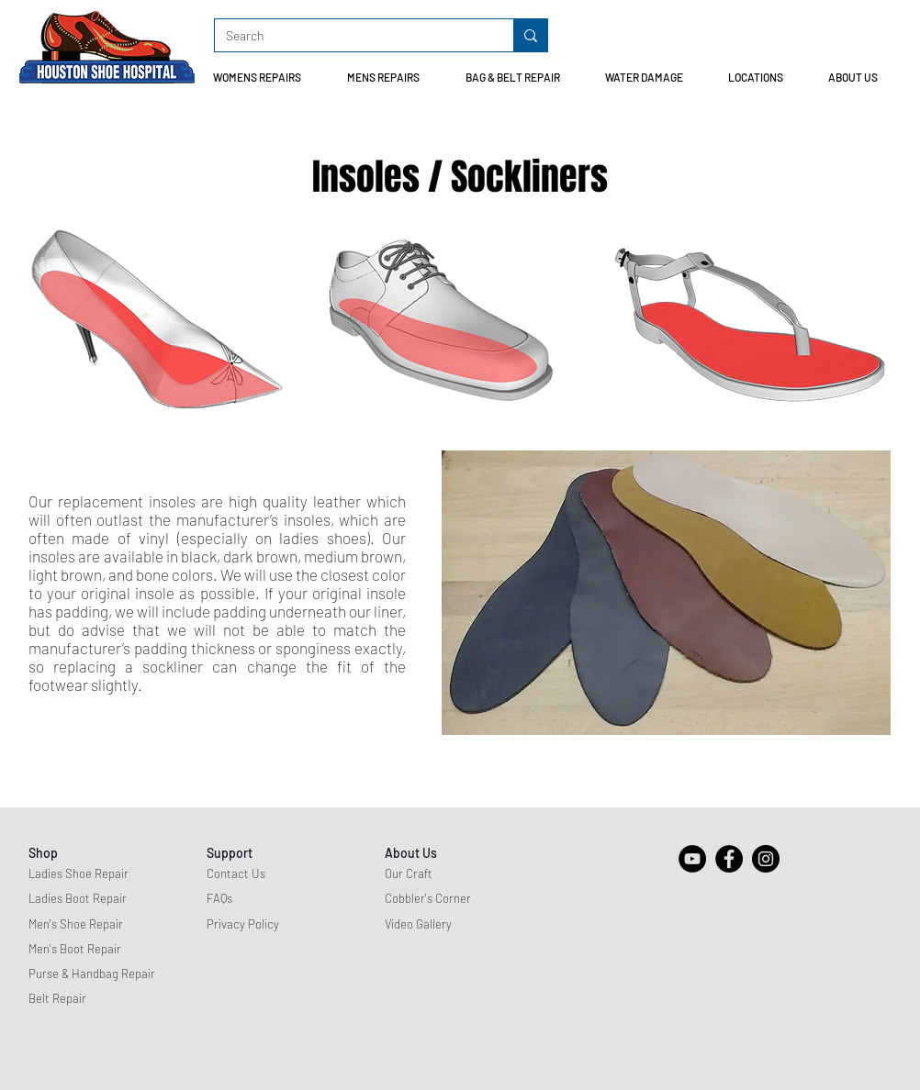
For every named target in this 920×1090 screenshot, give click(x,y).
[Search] (350, 35)
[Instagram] (766, 859)
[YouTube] (692, 859)
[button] (265, 78)
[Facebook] (729, 859)
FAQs (219, 898)
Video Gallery (418, 924)
